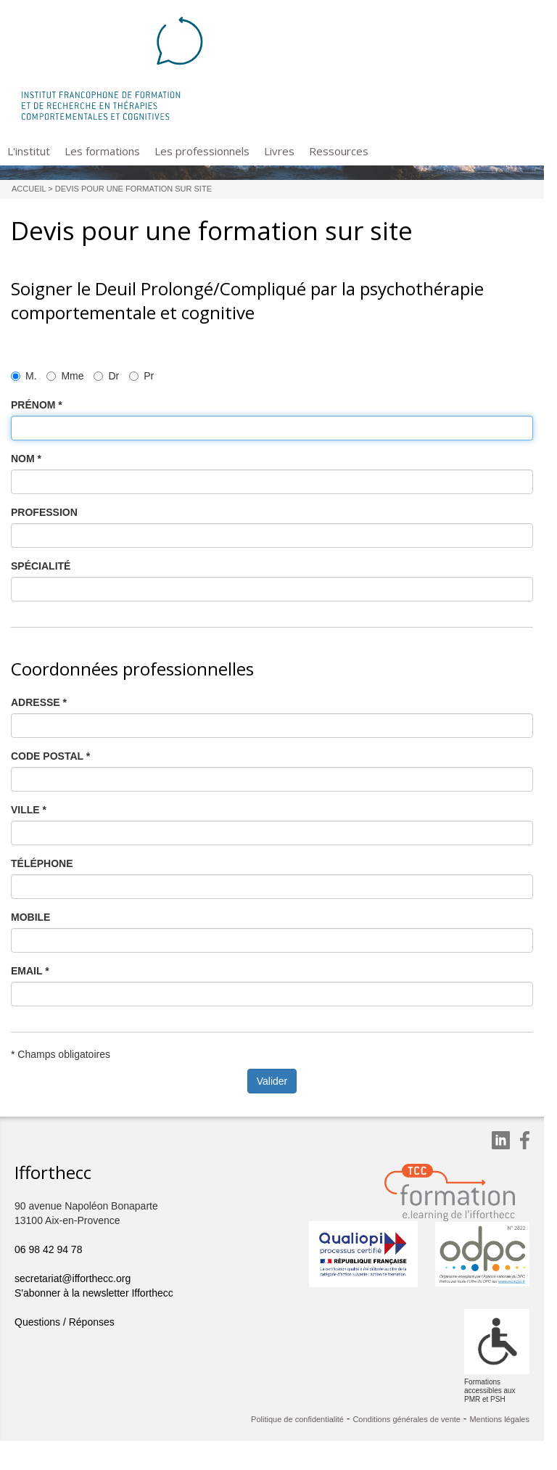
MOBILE (30, 917)
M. (24, 376)
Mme (64, 376)
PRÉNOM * (36, 405)
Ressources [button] (338, 151)
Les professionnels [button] (201, 151)
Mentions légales (499, 1419)
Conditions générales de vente (406, 1419)
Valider (272, 1081)
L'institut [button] (28, 151)
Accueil (29, 188)
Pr (141, 376)
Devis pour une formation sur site (133, 188)
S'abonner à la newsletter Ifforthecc (94, 1293)
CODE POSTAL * (50, 756)
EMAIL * (30, 971)
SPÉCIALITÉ (40, 566)
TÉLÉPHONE (42, 863)
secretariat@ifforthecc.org (73, 1278)
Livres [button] (279, 151)
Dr (106, 376)
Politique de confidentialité (297, 1419)
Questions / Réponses (65, 1322)
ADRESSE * (39, 702)
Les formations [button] (102, 151)
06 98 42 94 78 (48, 1249)
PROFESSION (44, 512)
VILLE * (28, 810)
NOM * (26, 458)
